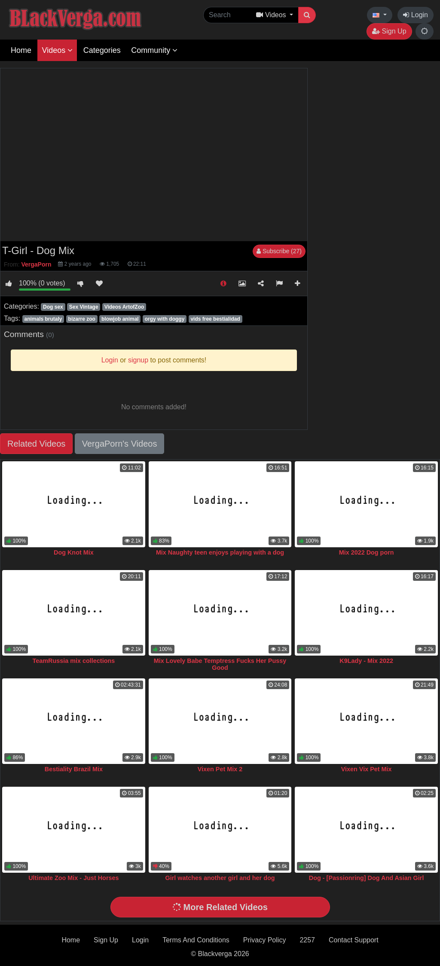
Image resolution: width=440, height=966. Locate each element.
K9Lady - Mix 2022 (366, 660)
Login (415, 14)
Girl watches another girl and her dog (220, 877)
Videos (57, 50)
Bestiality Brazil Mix (74, 769)
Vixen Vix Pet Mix (366, 769)
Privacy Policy (264, 940)
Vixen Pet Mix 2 (220, 769)
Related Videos (36, 443)
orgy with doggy (165, 319)
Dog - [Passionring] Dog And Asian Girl (366, 877)
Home (21, 50)
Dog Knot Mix (74, 552)
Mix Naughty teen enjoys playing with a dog (220, 552)
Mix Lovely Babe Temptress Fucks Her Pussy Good (220, 664)
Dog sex (53, 307)
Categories (102, 50)
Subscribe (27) (279, 251)
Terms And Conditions (195, 940)
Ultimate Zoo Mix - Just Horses (73, 877)
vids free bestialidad (215, 319)
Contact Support (354, 940)
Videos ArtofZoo (124, 307)
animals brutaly (43, 319)
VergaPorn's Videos (119, 443)
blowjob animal (120, 319)
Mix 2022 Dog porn (366, 552)
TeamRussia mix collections (74, 660)
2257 (307, 940)
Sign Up (389, 31)
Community (154, 50)
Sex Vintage (83, 307)
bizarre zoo (81, 319)
